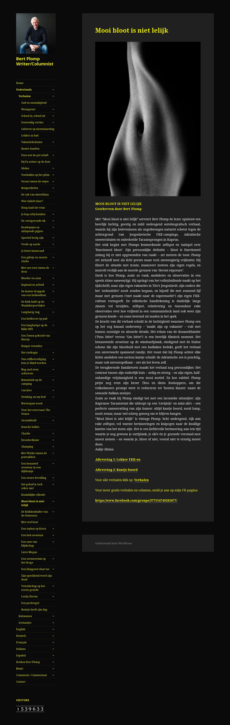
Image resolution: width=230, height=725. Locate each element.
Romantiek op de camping (31, 381)
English (20, 629)
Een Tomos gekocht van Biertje (35, 337)
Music (19, 668)
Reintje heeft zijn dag (34, 609)
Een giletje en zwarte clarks (34, 259)
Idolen (25, 168)
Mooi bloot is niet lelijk (32, 503)
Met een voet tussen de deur (35, 269)
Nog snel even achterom (29, 371)
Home (19, 83)
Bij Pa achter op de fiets (35, 161)
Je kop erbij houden (33, 214)
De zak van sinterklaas (35, 194)
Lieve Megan (29, 552)
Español (21, 655)
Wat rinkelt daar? (32, 201)
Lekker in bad (29, 135)
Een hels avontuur (32, 535)
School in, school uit (33, 116)
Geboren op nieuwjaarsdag (37, 129)
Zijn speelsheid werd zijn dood (36, 577)
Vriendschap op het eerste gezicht (33, 588)
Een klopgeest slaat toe (35, 569)
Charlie (25, 433)
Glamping (27, 446)
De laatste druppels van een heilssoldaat (33, 293)
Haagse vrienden (31, 346)
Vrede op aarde (30, 244)
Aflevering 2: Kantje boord (116, 470)
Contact (20, 681)
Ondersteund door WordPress (113, 543)
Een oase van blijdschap (29, 543)
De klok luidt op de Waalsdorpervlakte (33, 303)
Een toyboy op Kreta (33, 528)
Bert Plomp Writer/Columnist (34, 61)
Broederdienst (30, 440)
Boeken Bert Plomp (28, 662)
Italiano (21, 649)
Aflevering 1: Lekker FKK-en (117, 459)
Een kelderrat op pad (34, 318)
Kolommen (25, 616)
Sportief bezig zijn (32, 237)
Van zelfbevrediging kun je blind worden (33, 361)
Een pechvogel (30, 603)
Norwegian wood (31, 403)
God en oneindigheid (34, 102)
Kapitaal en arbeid (32, 284)
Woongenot (28, 109)
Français (21, 642)
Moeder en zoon (31, 278)
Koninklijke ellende (33, 494)
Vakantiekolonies (31, 142)
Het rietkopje (29, 352)
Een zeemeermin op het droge (33, 560)
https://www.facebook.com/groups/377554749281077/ (136, 500)
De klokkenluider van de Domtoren (34, 513)
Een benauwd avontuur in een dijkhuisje (31, 467)
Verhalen (25, 96)
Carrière (26, 390)
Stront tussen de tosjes (35, 181)
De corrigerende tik (33, 220)
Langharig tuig (30, 312)
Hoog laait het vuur (33, 207)
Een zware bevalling (33, 477)
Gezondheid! (29, 420)
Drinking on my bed (33, 397)
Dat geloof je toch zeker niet (31, 486)
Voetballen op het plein (35, 175)
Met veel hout (29, 522)
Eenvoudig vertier (32, 122)
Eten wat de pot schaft (34, 155)
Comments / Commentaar (31, 675)
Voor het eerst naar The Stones (35, 412)
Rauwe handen (30, 148)
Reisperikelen (29, 188)
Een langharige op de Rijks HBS (34, 327)
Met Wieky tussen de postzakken (34, 455)
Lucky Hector (29, 596)
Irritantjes (25, 622)
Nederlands (24, 89)
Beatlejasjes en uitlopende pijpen (32, 229)
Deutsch (21, 636)
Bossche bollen (30, 427)
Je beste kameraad (32, 251)
